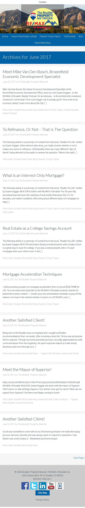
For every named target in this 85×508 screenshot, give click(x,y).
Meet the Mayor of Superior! (27, 370)
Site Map (42, 494)
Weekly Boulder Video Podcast (52, 400)
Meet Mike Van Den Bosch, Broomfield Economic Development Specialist (36, 75)
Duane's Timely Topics (48, 160)
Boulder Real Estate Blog (25, 111)
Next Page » (79, 459)
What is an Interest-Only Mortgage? (33, 176)
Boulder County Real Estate (66, 354)
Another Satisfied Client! (24, 321)
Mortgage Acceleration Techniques (32, 275)
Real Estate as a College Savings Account (37, 229)
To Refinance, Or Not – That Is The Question (40, 130)
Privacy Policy (42, 501)
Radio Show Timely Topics (50, 111)
